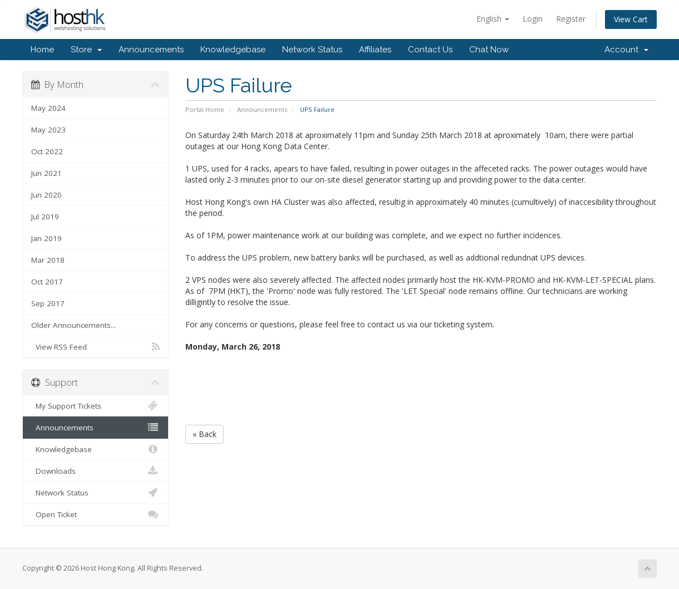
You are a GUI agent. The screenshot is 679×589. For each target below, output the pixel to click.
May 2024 (48, 108)
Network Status (312, 50)
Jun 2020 (46, 195)
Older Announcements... (73, 325)
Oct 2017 (47, 282)
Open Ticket (95, 514)
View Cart (631, 19)
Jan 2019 (46, 238)
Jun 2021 (46, 173)
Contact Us (430, 50)
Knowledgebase (232, 50)
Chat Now (489, 50)
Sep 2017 (48, 303)
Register (570, 18)
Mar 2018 (48, 260)
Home (42, 50)
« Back (205, 434)
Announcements (151, 50)
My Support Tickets (95, 406)
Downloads (95, 471)
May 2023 (48, 130)
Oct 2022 (47, 151)
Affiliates (375, 50)
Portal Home (204, 109)
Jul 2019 (45, 217)
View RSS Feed (95, 347)
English (492, 18)
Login (533, 18)
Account (626, 50)
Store (86, 50)
